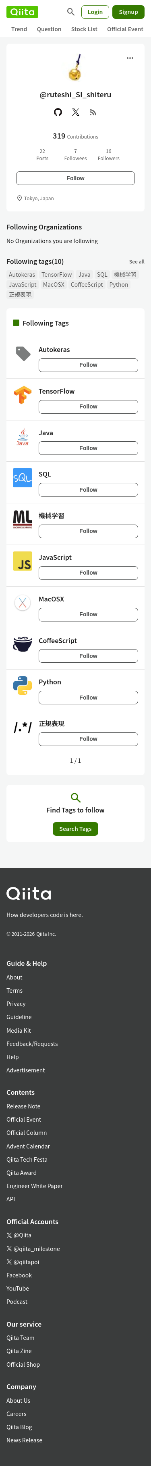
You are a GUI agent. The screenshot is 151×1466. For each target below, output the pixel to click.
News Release (24, 1440)
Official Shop (23, 1364)
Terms (14, 990)
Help (12, 1057)
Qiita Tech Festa (27, 1159)
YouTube (17, 1288)
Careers (16, 1414)
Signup (128, 12)
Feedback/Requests (32, 1044)
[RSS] (93, 112)
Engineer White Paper (34, 1186)
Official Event (125, 29)
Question (49, 29)
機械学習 (125, 274)
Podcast (16, 1301)
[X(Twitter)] (76, 112)
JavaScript (23, 284)
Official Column (26, 1132)
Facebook (19, 1275)
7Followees (75, 154)
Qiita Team (20, 1337)
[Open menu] (130, 58)
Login (95, 12)
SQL (102, 274)
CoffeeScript (87, 284)
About (14, 977)
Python (119, 284)
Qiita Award (21, 1172)
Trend (19, 29)
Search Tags (75, 828)
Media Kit (18, 1030)
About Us (18, 1400)
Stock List (84, 29)
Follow (75, 178)
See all (137, 261)
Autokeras (22, 274)
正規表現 (20, 294)
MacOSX (53, 284)
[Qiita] (22, 12)
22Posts (42, 154)
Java (84, 274)
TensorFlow (56, 274)
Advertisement (25, 1070)
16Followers (109, 154)
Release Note (23, 1106)
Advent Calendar (28, 1146)
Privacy (15, 1003)
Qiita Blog (19, 1427)
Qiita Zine (19, 1351)
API (10, 1199)
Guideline (19, 1017)
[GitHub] (58, 112)
